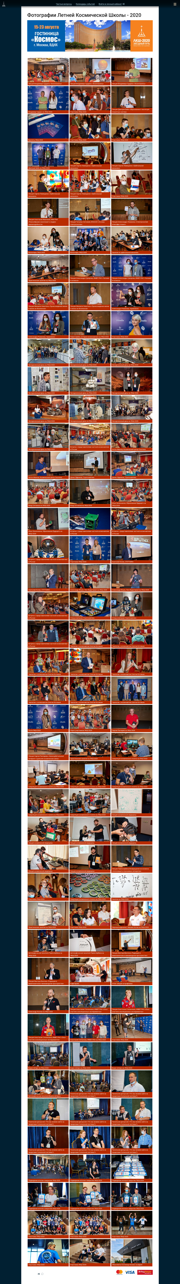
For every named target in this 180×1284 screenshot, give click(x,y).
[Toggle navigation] (175, 4)
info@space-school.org (36, 1271)
